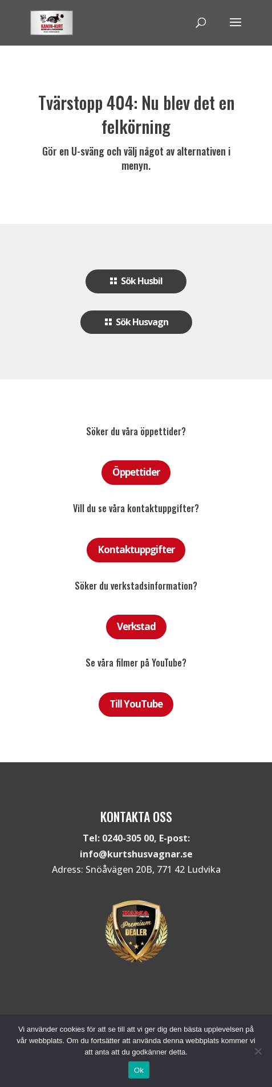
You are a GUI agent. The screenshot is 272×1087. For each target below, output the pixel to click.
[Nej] (257, 1051)
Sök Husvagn (142, 322)
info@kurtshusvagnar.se (136, 854)
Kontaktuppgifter (136, 549)
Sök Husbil (142, 281)
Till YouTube (136, 703)
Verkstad (136, 626)
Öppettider (136, 472)
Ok (139, 1070)
